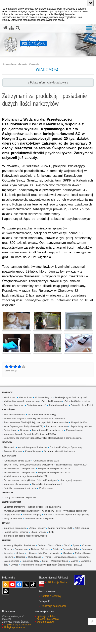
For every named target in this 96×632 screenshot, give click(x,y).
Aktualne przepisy (32, 514)
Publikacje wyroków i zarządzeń (71, 397)
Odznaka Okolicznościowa (77, 401)
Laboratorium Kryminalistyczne (47, 430)
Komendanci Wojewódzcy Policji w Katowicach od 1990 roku (34, 418)
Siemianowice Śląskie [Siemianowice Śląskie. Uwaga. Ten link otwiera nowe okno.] (65, 557)
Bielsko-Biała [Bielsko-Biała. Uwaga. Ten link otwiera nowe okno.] (54, 545)
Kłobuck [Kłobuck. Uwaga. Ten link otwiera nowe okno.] (20, 553)
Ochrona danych (43, 397)
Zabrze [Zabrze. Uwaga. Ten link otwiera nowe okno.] (74, 561)
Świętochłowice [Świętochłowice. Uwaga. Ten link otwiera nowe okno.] (11, 561)
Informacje (22, 64)
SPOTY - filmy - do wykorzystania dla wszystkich (28, 464)
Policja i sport (10, 430)
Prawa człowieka (74, 430)
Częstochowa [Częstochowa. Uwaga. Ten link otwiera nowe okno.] (21, 549)
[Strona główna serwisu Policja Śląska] (5, 28)
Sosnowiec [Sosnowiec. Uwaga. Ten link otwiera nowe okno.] (84, 557)
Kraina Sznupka (33, 451)
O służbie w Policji (51, 511)
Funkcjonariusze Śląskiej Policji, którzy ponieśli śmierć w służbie (36, 422)
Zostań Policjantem (11, 501)
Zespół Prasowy (37, 528)
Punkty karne (46, 488)
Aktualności (9, 447)
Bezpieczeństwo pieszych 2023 (19, 468)
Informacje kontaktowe (15, 528)
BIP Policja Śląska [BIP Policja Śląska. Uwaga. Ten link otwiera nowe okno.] (57, 582)
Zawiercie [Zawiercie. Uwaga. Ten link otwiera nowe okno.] (86, 561)
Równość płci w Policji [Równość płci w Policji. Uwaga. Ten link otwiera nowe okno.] (82, 405)
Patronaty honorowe (14, 405)
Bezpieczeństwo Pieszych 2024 (72, 464)
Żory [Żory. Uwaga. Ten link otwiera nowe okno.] (6, 565)
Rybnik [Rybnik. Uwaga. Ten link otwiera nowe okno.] (47, 557)
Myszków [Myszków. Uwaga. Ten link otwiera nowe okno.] (67, 553)
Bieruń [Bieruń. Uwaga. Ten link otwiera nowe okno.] (67, 545)
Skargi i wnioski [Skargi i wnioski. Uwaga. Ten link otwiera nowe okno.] (38, 532)
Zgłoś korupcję (82, 528)
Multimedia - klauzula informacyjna (21, 401)
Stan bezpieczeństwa (14, 414)
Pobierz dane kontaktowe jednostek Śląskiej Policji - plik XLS (51, 565)
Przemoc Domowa (13, 451)
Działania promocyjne (15, 507)
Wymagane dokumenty (75, 511)
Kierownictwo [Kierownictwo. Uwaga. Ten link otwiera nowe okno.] (25, 397)
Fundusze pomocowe (57, 426)
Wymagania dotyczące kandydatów (21, 511)
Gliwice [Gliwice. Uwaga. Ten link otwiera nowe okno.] (56, 549)
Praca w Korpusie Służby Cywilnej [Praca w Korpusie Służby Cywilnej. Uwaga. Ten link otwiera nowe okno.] (72, 514)
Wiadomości (34, 64)
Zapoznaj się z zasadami (17, 624)
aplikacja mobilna (46, 616)
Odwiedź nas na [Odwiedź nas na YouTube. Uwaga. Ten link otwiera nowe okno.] (12, 584)
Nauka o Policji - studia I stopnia (44, 507)
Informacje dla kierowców (16, 484)
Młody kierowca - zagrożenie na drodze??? (25, 476)
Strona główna (9, 64)
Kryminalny (7, 492)
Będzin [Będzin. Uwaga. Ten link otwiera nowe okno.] (41, 545)
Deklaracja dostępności (53, 606)
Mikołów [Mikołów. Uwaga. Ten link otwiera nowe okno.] (43, 553)
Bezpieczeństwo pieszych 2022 (54, 468)
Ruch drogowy (9, 455)
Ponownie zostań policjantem (39, 518)
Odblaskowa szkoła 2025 (46, 460)
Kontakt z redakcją (51, 596)
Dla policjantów (79, 422)
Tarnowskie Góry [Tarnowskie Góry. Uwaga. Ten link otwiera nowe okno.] (30, 561)
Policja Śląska (8, 409)
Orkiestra (24, 430)
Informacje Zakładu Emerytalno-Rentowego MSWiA (30, 434)
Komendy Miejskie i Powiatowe (19, 545)
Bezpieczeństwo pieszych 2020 (54, 472)
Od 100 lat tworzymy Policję (42, 414)
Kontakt (48, 514)
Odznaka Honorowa (52, 401)
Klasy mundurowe (13, 518)
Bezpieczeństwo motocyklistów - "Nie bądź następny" (30, 480)
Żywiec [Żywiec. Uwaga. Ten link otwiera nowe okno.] (14, 565)
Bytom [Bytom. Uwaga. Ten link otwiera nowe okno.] (76, 545)
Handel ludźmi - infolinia (16, 532)
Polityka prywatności (15, 627)
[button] (89, 28)
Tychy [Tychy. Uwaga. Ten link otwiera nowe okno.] (45, 561)
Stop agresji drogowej (71, 480)
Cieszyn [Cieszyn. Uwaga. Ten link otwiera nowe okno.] (8, 549)
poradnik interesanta (48, 619)
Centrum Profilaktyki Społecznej (66, 447)
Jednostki (6, 540)
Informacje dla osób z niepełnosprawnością (25, 536)
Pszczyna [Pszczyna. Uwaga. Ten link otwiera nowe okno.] (8, 557)
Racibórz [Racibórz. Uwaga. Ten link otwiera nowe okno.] (20, 557)
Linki (51, 532)
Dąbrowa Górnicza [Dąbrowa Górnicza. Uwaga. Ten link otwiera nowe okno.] (40, 549)
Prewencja (7, 442)
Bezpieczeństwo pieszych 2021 (19, 472)
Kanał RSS (5, 584)
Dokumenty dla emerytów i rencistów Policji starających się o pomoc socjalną (43, 438)
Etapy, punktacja (12, 514)
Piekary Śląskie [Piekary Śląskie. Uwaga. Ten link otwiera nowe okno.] (83, 553)
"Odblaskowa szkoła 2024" (17, 460)
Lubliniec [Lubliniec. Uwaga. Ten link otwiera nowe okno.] (31, 553)
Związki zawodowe (58, 405)
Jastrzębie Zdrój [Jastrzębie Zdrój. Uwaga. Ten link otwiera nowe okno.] (71, 549)
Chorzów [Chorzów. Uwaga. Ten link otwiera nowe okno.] (86, 545)
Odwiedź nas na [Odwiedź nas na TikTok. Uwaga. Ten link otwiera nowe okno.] (33, 584)
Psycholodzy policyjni (81, 426)
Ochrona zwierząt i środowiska (59, 451)
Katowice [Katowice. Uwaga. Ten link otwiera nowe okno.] (8, 553)
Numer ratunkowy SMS (60, 528)
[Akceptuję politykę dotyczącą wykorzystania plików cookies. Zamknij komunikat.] (91, 3)
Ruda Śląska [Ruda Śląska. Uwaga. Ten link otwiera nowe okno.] (34, 557)
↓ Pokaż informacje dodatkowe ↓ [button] (48, 82)
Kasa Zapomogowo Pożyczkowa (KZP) (23, 426)
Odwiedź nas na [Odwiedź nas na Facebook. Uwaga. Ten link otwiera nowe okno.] (19, 584)
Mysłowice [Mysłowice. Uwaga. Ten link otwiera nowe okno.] (55, 553)
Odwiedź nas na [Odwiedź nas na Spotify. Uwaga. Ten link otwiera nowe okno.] (5, 591)
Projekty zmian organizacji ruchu (20, 488)
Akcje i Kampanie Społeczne (32, 447)
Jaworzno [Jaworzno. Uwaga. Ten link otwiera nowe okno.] (87, 549)
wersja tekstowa (45, 621)
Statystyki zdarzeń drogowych (47, 484)
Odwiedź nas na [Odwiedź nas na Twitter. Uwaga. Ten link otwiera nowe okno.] (26, 584)
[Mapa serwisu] (11, 28)
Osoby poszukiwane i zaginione (20, 497)
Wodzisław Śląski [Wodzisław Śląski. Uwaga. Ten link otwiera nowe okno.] (59, 561)
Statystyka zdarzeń (36, 405)
